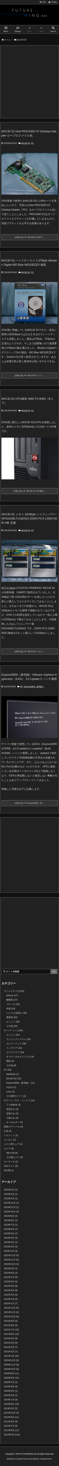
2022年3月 (11, 1294)
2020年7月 (11, 1382)
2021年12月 (11, 1308)
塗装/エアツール (13, 1126)
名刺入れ (12, 1109)
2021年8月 (11, 1325)
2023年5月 (11, 1233)
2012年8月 (11, 1421)
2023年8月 (11, 1220)
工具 (7, 1131)
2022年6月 (11, 1281)
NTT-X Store (8, 588)
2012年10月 (11, 1412)
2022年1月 (11, 1303)
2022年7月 (11, 1277)
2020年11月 (11, 1364)
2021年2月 (11, 1351)
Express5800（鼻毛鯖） (34, 687)
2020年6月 (11, 1386)
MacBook (12, 1074)
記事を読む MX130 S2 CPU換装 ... (29, 491)
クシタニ (10, 1139)
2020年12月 (11, 1360)
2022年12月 (11, 1255)
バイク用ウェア (13, 1144)
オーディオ (11, 1161)
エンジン (13, 1021)
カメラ (9, 1148)
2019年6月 (11, 1404)
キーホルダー (14, 1122)
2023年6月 (11, 1229)
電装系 (11, 1017)
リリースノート (43, 762)
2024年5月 (11, 1198)
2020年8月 (11, 1378)
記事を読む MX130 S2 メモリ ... (30, 651)
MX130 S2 (25, 143)
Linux (10, 1091)
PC (32, 143)
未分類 (9, 1170)
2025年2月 (11, 1194)
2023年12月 (11, 1203)
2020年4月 (11, 1391)
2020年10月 (11, 1369)
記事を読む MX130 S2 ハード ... (30, 375)
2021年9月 (11, 1321)
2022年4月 (11, 1290)
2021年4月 (11, 1343)
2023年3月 (11, 1242)
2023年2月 (11, 1246)
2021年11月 (11, 1312)
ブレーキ (13, 1004)
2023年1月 (11, 1251)
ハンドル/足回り (16, 1013)
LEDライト (11, 1166)
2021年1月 (11, 1356)
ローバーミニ (13, 1030)
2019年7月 (11, 1399)
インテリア (14, 1048)
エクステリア (15, 1052)
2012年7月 (11, 1426)
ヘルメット (11, 1135)
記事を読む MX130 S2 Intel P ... (29, 237)
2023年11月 (11, 1207)
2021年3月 (11, 1347)
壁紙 (10, 1061)
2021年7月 (11, 1329)
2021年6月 (11, 1334)
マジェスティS (14, 991)
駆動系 (11, 1000)
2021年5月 (11, 1338)
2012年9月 (11, 1417)
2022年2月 (11, 1299)
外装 (10, 1008)
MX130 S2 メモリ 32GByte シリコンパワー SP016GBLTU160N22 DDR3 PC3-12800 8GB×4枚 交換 (29, 518)
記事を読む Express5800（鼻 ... (29, 803)
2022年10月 (11, 1264)
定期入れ (12, 1113)
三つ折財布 (13, 1104)
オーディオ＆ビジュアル (20, 1056)
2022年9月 (11, 1268)
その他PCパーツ (16, 1096)
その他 (11, 1026)
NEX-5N (12, 1153)
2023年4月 (11, 1238)
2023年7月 (11, 1224)
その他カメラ (14, 1157)
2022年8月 (11, 1273)
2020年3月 (11, 1395)
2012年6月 (11, 1430)
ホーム (7, 40)
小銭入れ (12, 1118)
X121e (11, 1087)
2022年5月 (11, 1286)
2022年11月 (11, 1259)
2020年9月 (11, 1373)
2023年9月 (11, 1216)
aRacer (12, 995)
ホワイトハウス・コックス (19, 1100)
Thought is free (45, 1459)
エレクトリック (16, 1043)
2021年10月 (11, 1316)
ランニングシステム (18, 1039)
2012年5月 (12, 1434)
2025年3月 (11, 1189)
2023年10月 (11, 1211)
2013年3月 (11, 1408)
